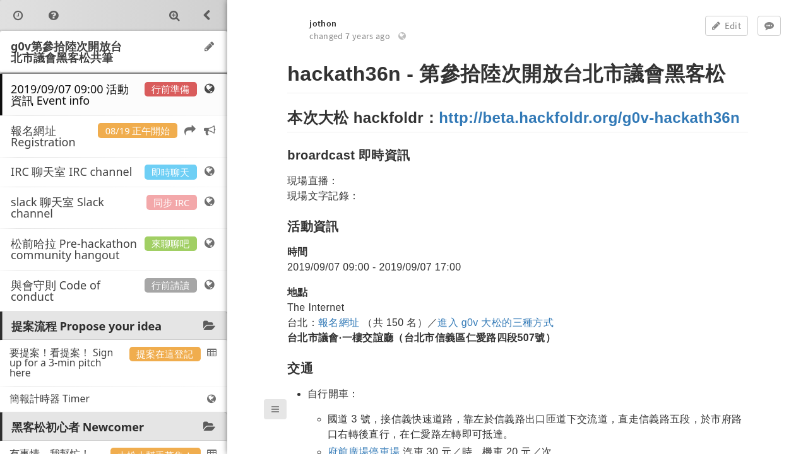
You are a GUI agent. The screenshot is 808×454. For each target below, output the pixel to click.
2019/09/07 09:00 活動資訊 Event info (114, 94)
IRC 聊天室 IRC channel (114, 171)
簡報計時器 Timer (113, 398)
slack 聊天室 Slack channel (114, 207)
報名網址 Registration (114, 136)
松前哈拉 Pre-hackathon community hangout (114, 249)
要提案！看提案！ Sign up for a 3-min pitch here (113, 363)
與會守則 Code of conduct (114, 290)
